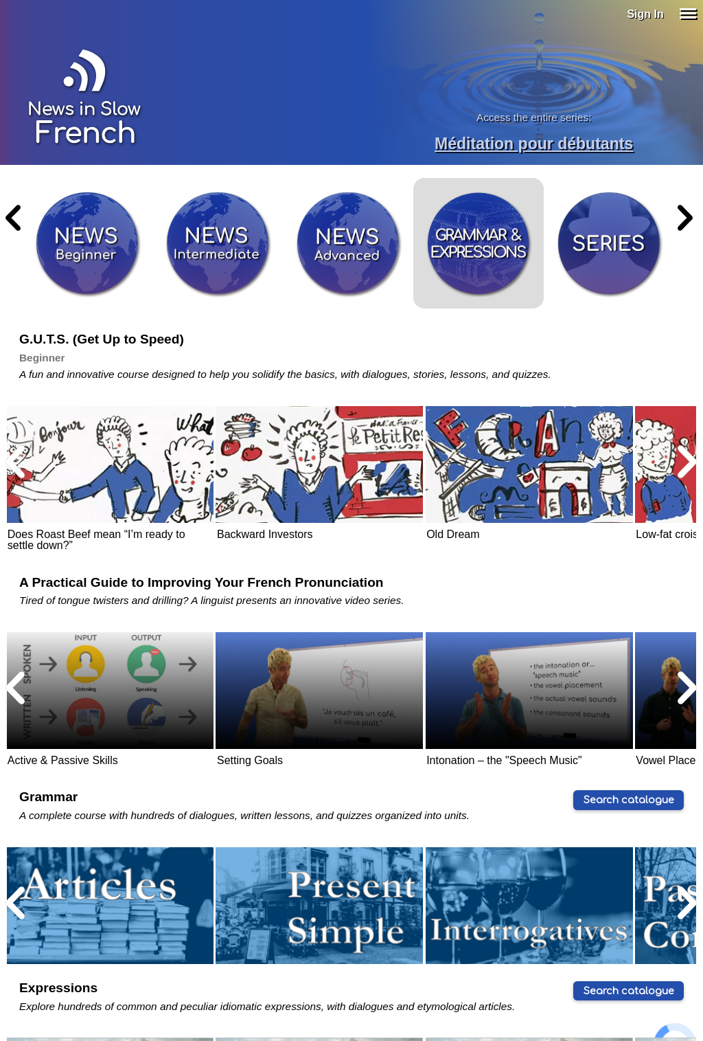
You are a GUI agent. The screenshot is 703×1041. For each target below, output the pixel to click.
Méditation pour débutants (534, 144)
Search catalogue (629, 799)
